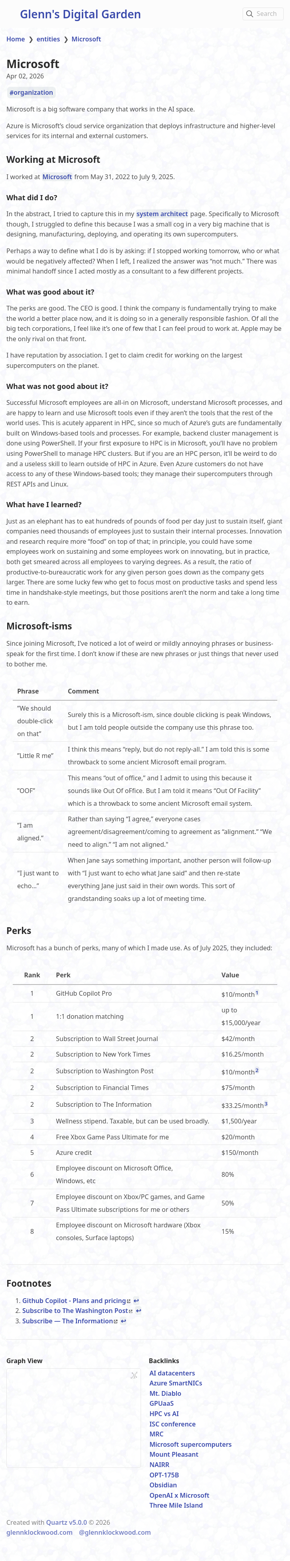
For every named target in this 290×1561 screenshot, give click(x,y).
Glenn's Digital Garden (80, 13)
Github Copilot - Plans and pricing (76, 1298)
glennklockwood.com (39, 1530)
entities (48, 39)
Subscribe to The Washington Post (77, 1308)
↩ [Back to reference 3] (123, 1318)
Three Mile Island (176, 1503)
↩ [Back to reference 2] (138, 1308)
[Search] (263, 14)
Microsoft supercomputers (190, 1442)
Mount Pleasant (173, 1452)
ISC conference (172, 1421)
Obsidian (163, 1483)
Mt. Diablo (165, 1391)
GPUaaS (161, 1401)
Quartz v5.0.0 (66, 1520)
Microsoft (86, 39)
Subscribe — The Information (70, 1318)
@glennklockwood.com (115, 1530)
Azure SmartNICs (175, 1381)
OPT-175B (164, 1472)
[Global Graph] (134, 1373)
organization (33, 92)
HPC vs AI (164, 1411)
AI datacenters (172, 1370)
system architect (162, 213)
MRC (156, 1432)
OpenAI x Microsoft (179, 1493)
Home (15, 39)
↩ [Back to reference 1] (136, 1298)
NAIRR (159, 1462)
